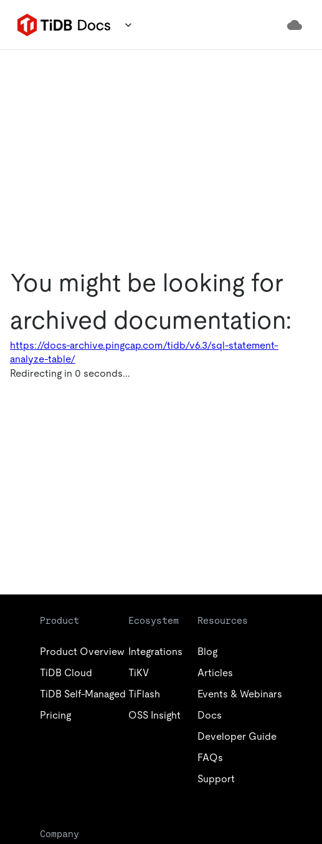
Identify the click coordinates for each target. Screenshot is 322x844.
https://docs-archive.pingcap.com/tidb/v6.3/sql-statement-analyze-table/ (144, 352)
